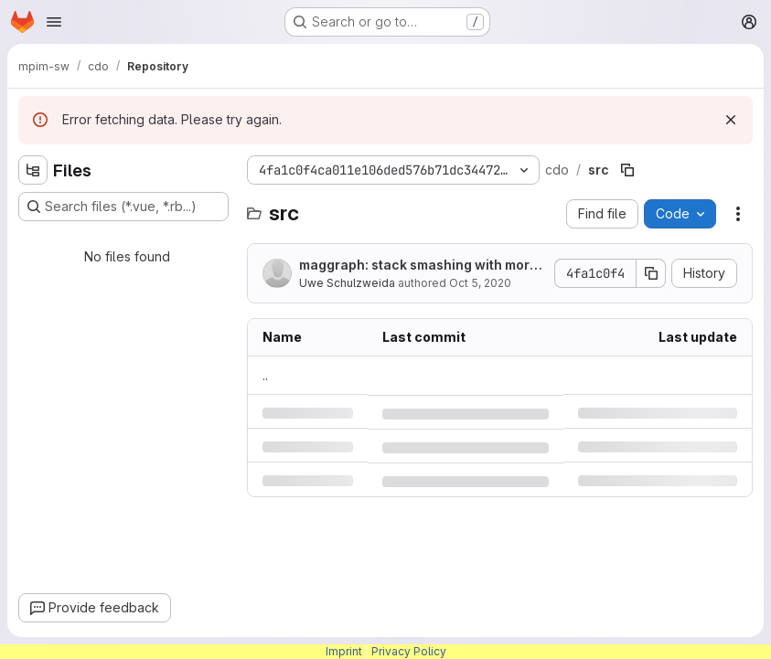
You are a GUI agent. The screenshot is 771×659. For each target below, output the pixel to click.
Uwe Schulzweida (347, 283)
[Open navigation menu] (54, 22)
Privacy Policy (408, 651)
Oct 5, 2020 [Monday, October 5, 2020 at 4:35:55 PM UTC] (480, 283)
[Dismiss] (731, 120)
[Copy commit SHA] (651, 273)
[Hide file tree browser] (33, 170)
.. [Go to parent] (265, 375)
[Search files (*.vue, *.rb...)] (123, 206)
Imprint (344, 651)
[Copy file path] (627, 170)
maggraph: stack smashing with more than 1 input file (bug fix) (422, 265)
